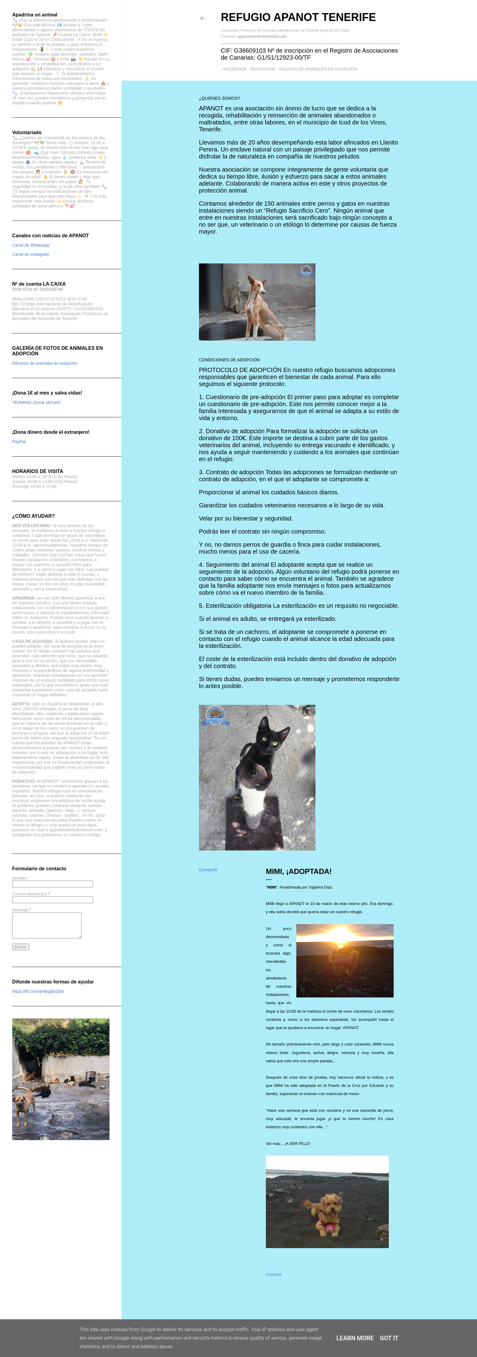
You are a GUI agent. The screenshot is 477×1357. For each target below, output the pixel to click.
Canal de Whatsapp (31, 245)
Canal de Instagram (30, 254)
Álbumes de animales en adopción (44, 363)
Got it (389, 1338)
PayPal (19, 441)
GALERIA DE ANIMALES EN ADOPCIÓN (316, 69)
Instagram (260, 69)
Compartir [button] (208, 869)
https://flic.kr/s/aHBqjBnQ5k (38, 991)
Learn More (355, 1338)
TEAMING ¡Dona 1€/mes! (36, 402)
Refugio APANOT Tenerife (298, 17)
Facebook (232, 69)
